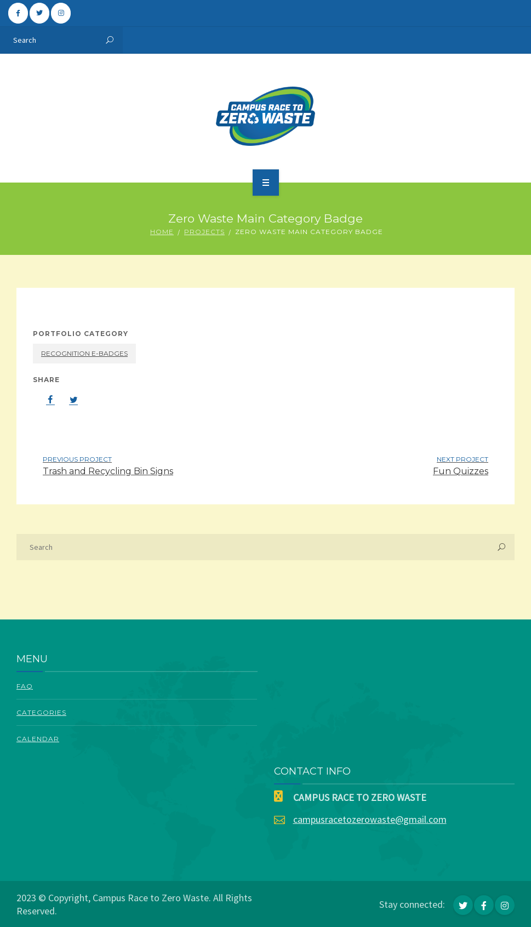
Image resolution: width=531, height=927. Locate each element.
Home (162, 232)
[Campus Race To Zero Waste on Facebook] (18, 13)
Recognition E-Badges (84, 353)
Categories (41, 712)
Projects (204, 232)
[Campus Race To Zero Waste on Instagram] (61, 13)
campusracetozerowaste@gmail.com (370, 819)
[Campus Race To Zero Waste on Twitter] (39, 13)
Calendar (37, 739)
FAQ (24, 686)
